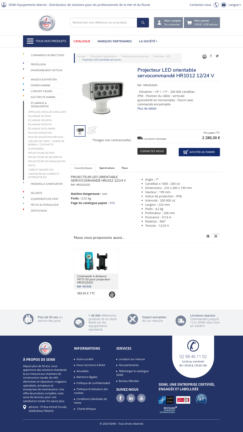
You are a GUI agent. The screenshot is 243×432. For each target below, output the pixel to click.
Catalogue (82, 41)
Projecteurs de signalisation (46, 161)
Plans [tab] (125, 168)
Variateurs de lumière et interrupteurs (43, 175)
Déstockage (39, 210)
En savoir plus (55, 401)
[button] (12, 427)
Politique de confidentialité (93, 383)
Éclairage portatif (40, 124)
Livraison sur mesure (132, 359)
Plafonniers (36, 148)
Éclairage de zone (39, 116)
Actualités (82, 371)
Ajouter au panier (199, 152)
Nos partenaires (129, 365)
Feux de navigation (40, 132)
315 (112, 203)
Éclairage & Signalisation (40, 105)
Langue (235, 5)
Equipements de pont (45, 199)
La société (148, 41)
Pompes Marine (40, 85)
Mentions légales (86, 377)
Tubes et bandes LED (40, 169)
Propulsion (38, 64)
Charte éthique (86, 409)
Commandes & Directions (47, 55)
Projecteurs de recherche (45, 157)
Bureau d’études (129, 381)
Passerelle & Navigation (47, 184)
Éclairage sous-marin (41, 128)
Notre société (84, 359)
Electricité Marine (43, 97)
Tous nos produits (46, 41)
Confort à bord (41, 91)
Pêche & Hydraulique (45, 205)
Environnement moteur (46, 70)
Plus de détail (146, 108)
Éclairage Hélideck (40, 120)
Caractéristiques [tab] (83, 168)
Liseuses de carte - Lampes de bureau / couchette (46, 143)
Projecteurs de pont (41, 152)
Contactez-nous (200, 5)
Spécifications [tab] (107, 168)
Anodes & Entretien (44, 79)
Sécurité (36, 193)
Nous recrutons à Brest (90, 365)
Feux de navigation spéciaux (45, 137)
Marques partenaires (115, 41)
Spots (31, 165)
